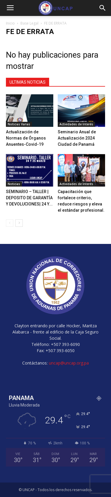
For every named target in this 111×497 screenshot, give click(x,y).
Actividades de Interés (76, 124)
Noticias (14, 184)
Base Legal (29, 23)
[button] (102, 8)
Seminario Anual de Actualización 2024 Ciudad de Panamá (77, 138)
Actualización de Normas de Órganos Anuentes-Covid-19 (26, 138)
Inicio (10, 23)
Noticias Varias (19, 124)
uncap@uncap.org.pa (69, 363)
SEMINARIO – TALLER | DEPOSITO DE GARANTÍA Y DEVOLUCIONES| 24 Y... (29, 197)
